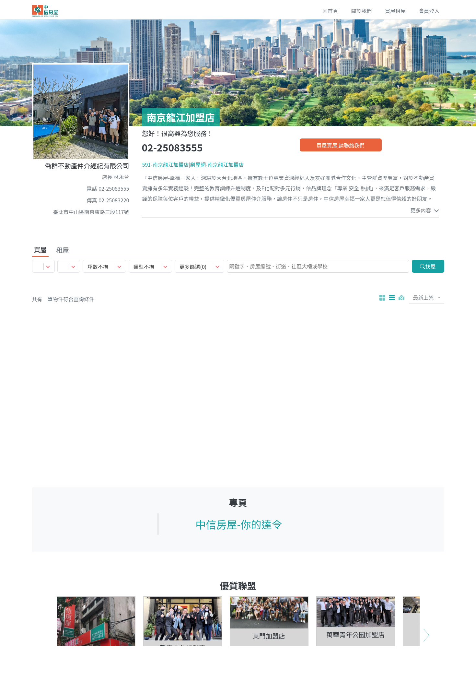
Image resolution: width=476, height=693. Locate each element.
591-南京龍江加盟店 (165, 164)
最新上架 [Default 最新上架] (423, 298)
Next (426, 660)
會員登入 (428, 11)
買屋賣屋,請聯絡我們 (341, 145)
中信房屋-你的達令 (238, 524)
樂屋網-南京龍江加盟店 (217, 164)
